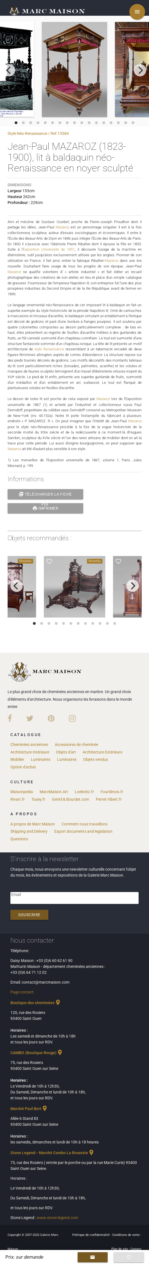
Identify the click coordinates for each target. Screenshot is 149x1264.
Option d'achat (23, 766)
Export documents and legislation (83, 830)
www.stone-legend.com (57, 1216)
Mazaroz (62, 227)
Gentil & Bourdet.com (70, 798)
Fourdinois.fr (112, 790)
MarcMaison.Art (54, 790)
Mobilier (17, 758)
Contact (135, 1248)
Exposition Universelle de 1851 (49, 249)
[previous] (9, 70)
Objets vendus (95, 758)
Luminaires (40, 758)
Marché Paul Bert (29, 1107)
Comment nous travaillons (84, 823)
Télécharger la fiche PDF (45, 493)
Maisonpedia (21, 790)
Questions (19, 838)
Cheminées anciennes (29, 743)
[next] (140, 70)
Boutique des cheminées (35, 1001)
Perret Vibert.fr (109, 798)
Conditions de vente (126, 1234)
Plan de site (120, 1248)
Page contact (22, 991)
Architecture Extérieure (102, 751)
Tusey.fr (38, 798)
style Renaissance (49, 348)
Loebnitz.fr (84, 790)
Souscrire (29, 914)
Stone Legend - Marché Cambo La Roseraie (52, 1151)
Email (16, 893)
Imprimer (45, 507)
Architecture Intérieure (29, 751)
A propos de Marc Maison (32, 823)
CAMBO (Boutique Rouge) (36, 1051)
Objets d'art (66, 751)
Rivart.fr (17, 798)
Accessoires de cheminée (76, 743)
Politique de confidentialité (91, 1234)
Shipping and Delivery (29, 830)
